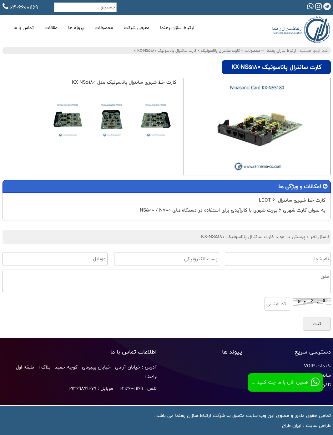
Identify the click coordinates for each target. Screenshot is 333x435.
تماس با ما (23, 28)
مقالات (51, 28)
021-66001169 (20, 7)
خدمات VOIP (317, 366)
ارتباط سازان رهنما (177, 28)
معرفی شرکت (136, 28)
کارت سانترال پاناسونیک (220, 50)
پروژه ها (76, 28)
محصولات (104, 28)
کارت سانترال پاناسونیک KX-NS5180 (166, 50)
